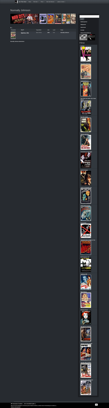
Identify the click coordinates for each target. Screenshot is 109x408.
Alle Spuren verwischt (86, 326)
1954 (48, 32)
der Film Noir (22, 1)
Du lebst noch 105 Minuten (87, 379)
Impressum (83, 27)
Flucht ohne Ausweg (85, 205)
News (30, 1)
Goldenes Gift (84, 274)
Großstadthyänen (85, 81)
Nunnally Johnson (65, 32)
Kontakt (82, 30)
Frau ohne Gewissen (85, 63)
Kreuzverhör (83, 223)
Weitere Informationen (15, 407)
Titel (22, 29)
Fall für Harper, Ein (85, 257)
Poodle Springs (84, 170)
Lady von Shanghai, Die (86, 187)
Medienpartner (84, 21)
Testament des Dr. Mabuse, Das (88, 240)
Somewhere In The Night (86, 151)
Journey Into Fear (85, 134)
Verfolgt (82, 46)
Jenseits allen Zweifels (86, 362)
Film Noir (36, 1)
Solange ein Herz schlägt (86, 343)
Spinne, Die (25, 33)
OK (96, 404)
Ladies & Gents (61, 1)
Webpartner (83, 24)
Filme (42, 1)
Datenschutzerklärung (86, 32)
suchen (82, 19)
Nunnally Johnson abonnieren (17, 41)
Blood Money (84, 291)
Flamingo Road (84, 309)
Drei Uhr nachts (84, 117)
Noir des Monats (51, 1)
